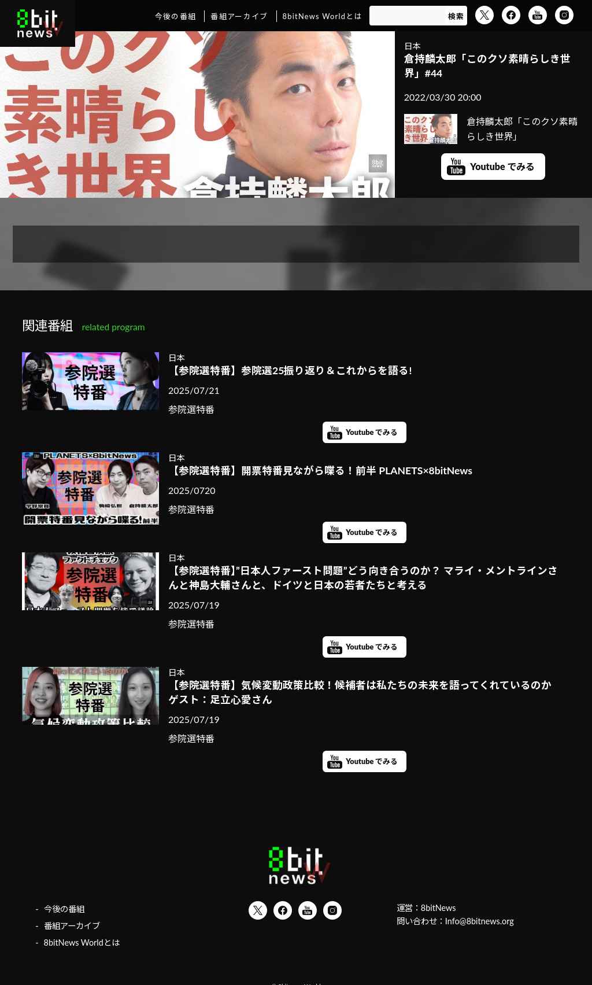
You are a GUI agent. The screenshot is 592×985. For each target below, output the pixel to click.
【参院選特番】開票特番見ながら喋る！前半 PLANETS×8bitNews (320, 470)
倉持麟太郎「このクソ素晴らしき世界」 (491, 128)
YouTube (537, 15)
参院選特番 (191, 409)
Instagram (564, 15)
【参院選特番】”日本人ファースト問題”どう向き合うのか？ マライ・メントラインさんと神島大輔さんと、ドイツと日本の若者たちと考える (363, 578)
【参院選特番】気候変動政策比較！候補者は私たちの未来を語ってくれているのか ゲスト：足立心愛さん (364, 692)
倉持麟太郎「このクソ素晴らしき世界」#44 (487, 66)
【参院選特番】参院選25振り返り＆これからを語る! (290, 370)
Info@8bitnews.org (479, 921)
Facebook (511, 15)
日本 (412, 46)
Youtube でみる (502, 166)
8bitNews (438, 908)
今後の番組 (175, 16)
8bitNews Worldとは (322, 16)
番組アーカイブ (239, 16)
